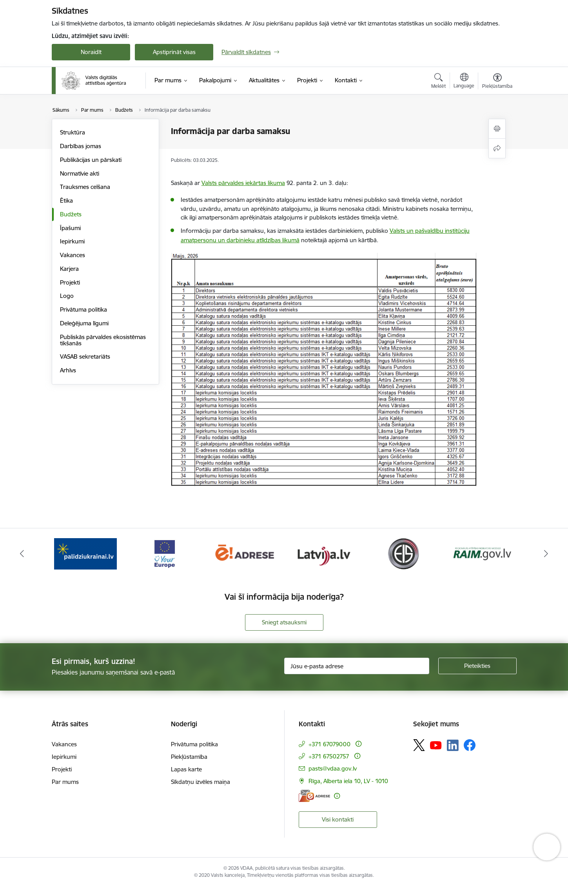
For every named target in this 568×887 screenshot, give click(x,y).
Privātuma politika (83, 309)
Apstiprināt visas (174, 52)
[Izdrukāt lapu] (497, 128)
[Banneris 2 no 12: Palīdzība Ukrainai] (165, 553)
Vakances (72, 255)
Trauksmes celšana (85, 186)
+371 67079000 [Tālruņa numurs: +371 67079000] (329, 744)
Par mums (65, 781)
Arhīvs (68, 370)
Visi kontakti (338, 819)
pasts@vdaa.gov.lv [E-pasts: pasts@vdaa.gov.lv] (332, 768)
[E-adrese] (314, 795)
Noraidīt (91, 52)
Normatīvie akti (79, 173)
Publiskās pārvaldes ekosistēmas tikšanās (103, 340)
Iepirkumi (72, 241)
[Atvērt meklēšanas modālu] (438, 82)
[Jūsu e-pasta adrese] (356, 666)
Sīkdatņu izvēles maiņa (200, 781)
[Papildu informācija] (358, 744)
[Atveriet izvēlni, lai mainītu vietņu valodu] (464, 82)
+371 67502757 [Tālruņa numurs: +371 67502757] (328, 756)
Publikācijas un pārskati (91, 159)
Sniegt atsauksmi (284, 622)
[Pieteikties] (477, 666)
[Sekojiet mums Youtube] (436, 744)
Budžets (71, 214)
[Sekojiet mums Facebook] (469, 745)
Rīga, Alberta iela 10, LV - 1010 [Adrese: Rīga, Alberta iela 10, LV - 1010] (348, 781)
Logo (67, 295)
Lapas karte (186, 769)
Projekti (70, 282)
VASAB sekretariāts (85, 356)
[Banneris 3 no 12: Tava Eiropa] (244, 553)
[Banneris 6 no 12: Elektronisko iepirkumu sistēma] (482, 553)
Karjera (69, 268)
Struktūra (72, 132)
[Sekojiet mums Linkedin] (453, 745)
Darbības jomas (80, 146)
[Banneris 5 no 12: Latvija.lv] (403, 553)
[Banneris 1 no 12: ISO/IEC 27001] (85, 553)
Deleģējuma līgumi (84, 323)
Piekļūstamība (189, 756)
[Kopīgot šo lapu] (497, 148)
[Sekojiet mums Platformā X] (419, 745)
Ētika (66, 200)
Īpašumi (70, 228)
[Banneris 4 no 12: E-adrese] (323, 553)
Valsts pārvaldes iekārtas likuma (243, 183)
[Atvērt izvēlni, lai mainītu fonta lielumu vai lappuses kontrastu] (497, 82)
